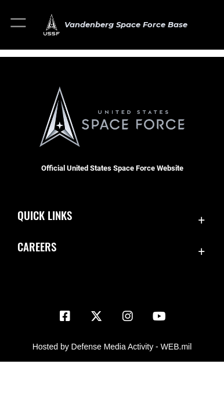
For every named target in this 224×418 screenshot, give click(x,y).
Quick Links (44, 215)
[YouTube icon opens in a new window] (159, 316)
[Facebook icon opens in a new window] (65, 316)
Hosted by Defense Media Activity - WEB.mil (112, 346)
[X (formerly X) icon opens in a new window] (96, 316)
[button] (19, 24)
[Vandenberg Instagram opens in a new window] (127, 316)
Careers (36, 246)
